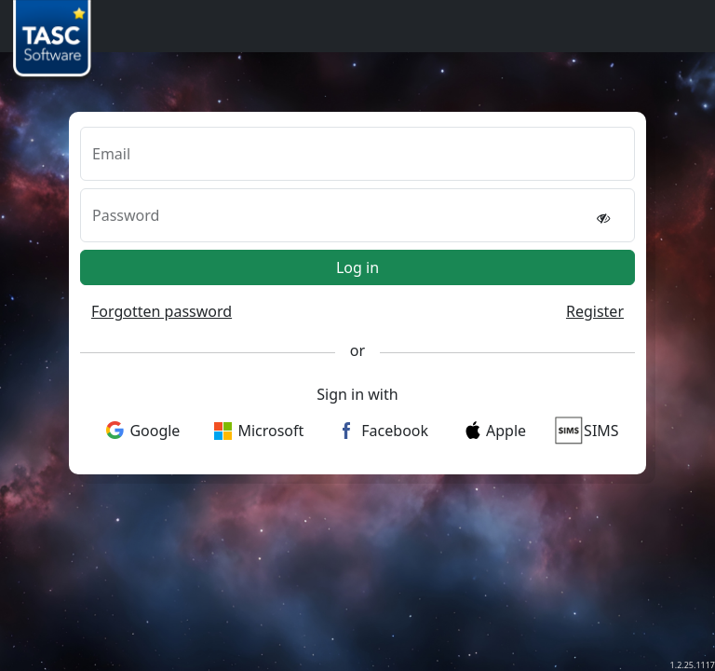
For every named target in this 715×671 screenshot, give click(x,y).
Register (595, 311)
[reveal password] (603, 217)
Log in (357, 267)
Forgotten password (161, 311)
